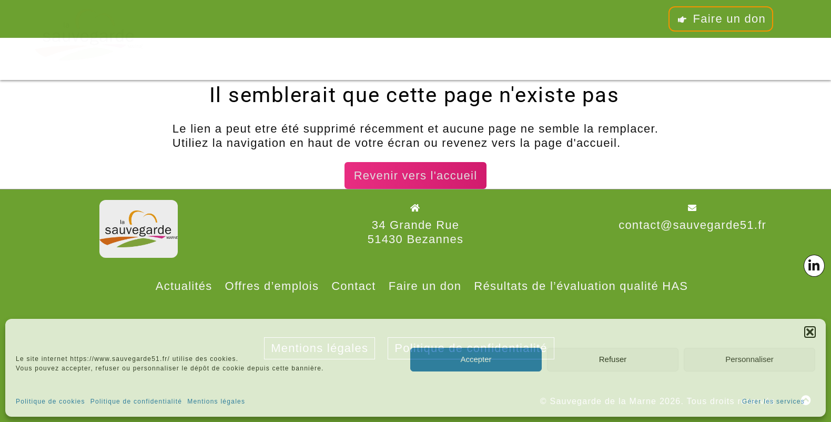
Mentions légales (216, 401)
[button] (810, 332)
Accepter (475, 359)
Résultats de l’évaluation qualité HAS (581, 286)
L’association (213, 60)
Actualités (184, 286)
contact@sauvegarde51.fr (692, 225)
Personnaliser (749, 359)
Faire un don (721, 18)
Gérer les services (773, 401)
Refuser (613, 359)
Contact (522, 51)
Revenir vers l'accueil (416, 175)
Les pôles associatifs (375, 57)
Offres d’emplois (272, 286)
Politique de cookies (50, 401)
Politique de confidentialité (136, 401)
